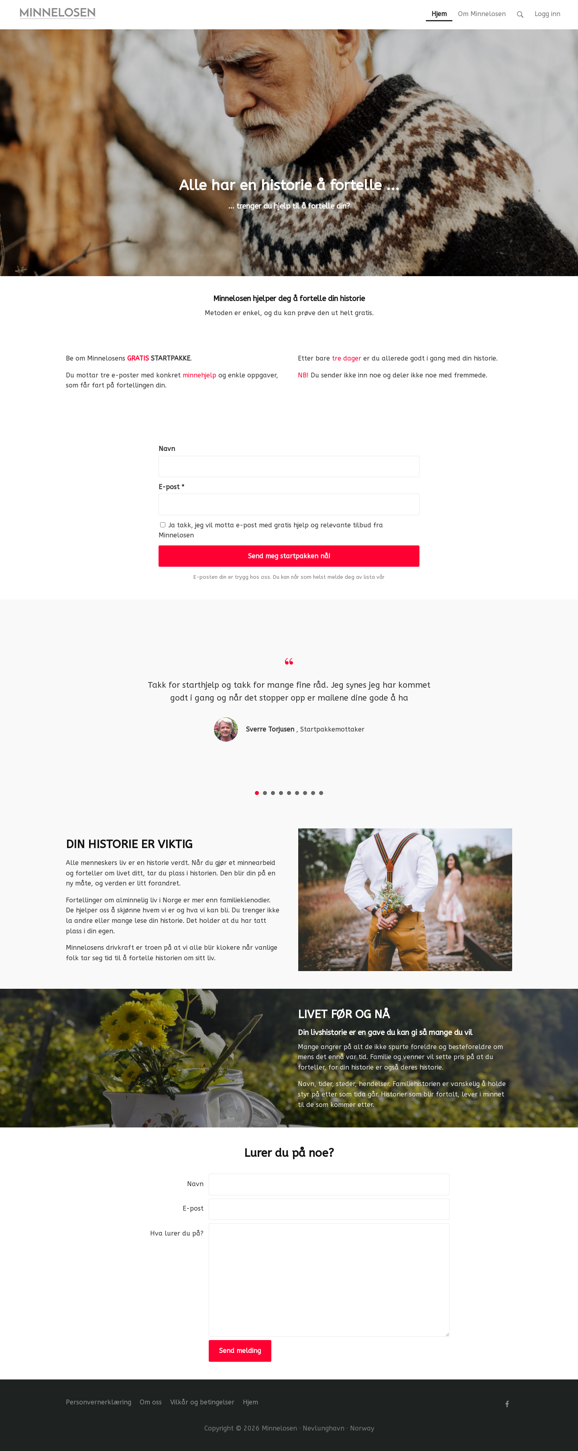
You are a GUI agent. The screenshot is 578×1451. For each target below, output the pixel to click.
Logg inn (547, 14)
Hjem (250, 1402)
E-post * (171, 487)
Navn (167, 449)
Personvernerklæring (98, 1402)
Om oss (151, 1402)
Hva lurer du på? (177, 1233)
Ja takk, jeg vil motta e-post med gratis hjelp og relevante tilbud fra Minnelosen (271, 530)
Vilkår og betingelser (202, 1402)
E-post (193, 1208)
